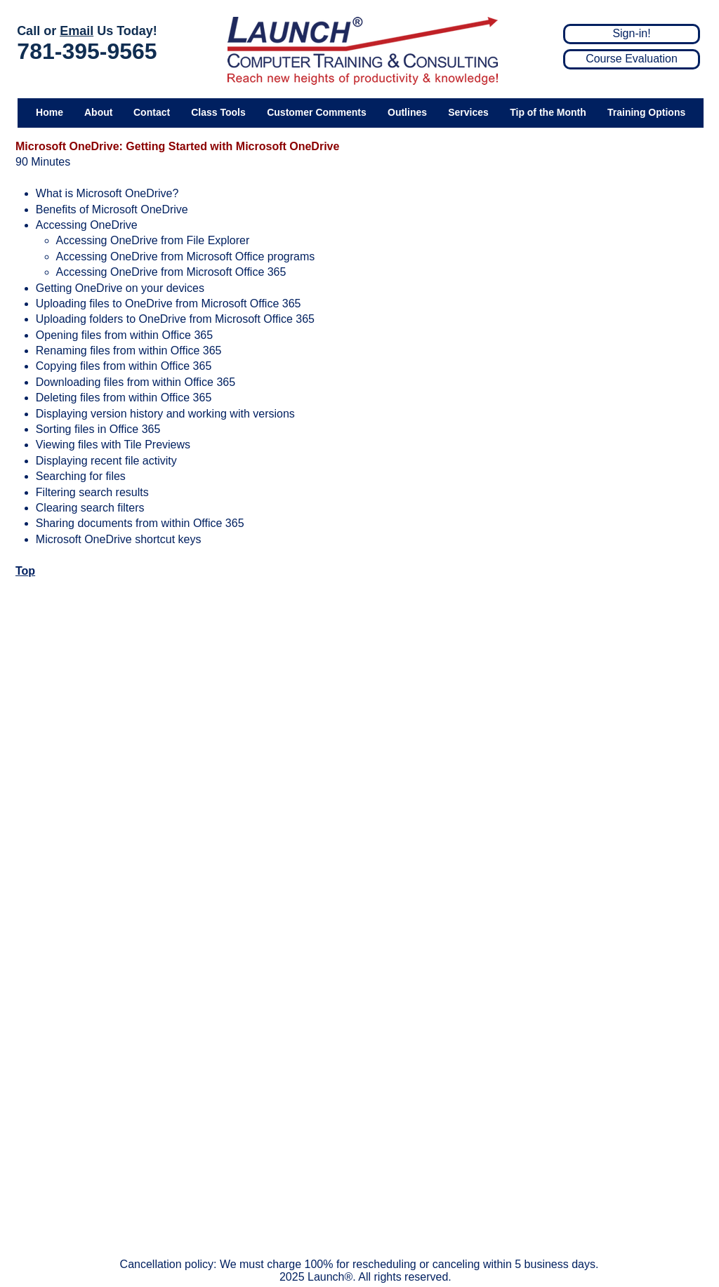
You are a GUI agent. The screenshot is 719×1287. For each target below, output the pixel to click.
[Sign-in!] (631, 34)
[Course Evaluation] (631, 59)
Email (76, 31)
